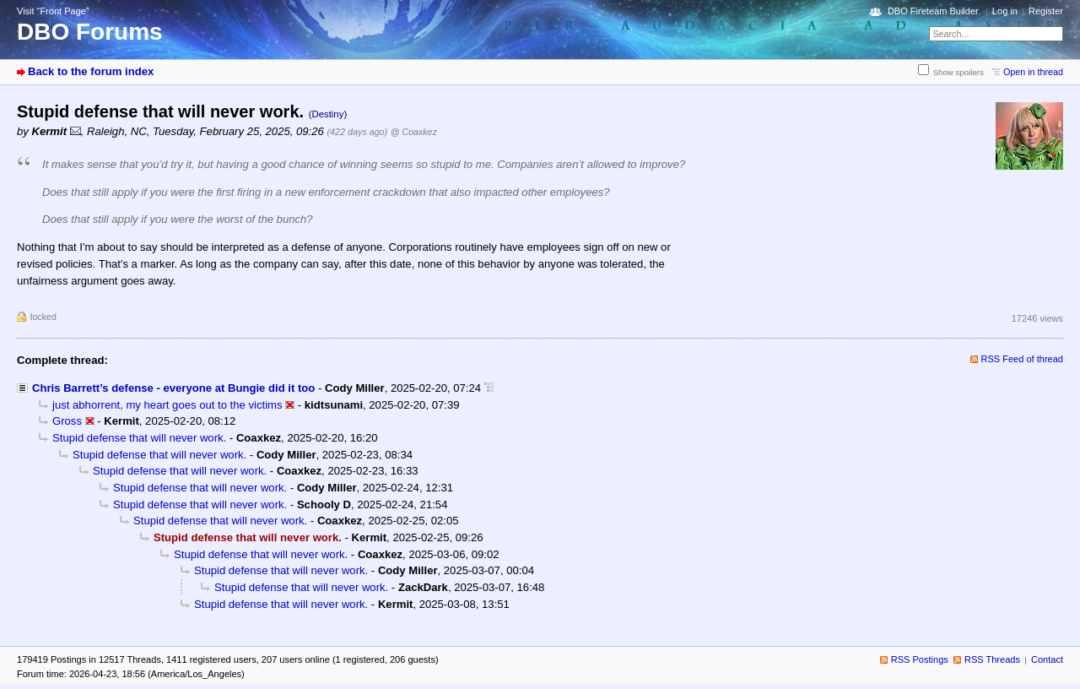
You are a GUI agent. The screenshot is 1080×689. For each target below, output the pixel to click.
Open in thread (1033, 72)
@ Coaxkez (414, 132)
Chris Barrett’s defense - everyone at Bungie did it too (173, 388)
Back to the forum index (91, 71)
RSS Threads (992, 659)
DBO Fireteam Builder (933, 11)
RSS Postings (919, 659)
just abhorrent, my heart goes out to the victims (167, 405)
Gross (67, 421)
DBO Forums (90, 32)
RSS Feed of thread (1022, 359)
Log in (1005, 11)
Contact (1047, 659)
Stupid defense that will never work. (139, 437)
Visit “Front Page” (53, 11)
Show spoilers (958, 72)
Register (1046, 11)
